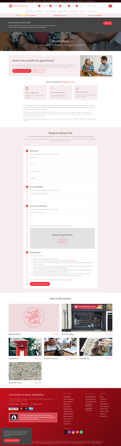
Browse (62, 241)
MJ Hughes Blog (91, 396)
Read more (56, 334)
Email (31, 164)
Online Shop (104, 409)
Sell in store (57, 15)
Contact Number (35, 171)
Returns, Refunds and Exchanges (46, 443)
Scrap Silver (67, 424)
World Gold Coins (69, 414)
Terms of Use (65, 280)
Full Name (33, 157)
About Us (38, 71)
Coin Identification (91, 401)
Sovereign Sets (68, 401)
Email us (25, 404)
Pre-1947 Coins (68, 419)
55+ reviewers (32, 15)
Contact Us (103, 399)
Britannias (67, 404)
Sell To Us (103, 401)
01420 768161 (14, 404)
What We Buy (104, 404)
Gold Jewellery (68, 416)
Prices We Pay (104, 406)
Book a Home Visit (22, 71)
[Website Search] (110, 6)
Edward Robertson (97, 443)
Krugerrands (67, 406)
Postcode (33, 178)
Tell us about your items (37, 212)
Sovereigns (67, 396)
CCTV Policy (67, 443)
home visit (99, 15)
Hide (107, 23)
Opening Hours (37, 404)
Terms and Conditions (79, 443)
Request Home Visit (40, 284)
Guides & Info (104, 411)
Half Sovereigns (68, 399)
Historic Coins (68, 409)
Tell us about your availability (38, 193)
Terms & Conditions (71, 261)
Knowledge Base (91, 399)
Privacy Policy (59, 443)
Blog (101, 396)
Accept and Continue (11, 440)
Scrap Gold (67, 421)
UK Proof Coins (68, 411)
